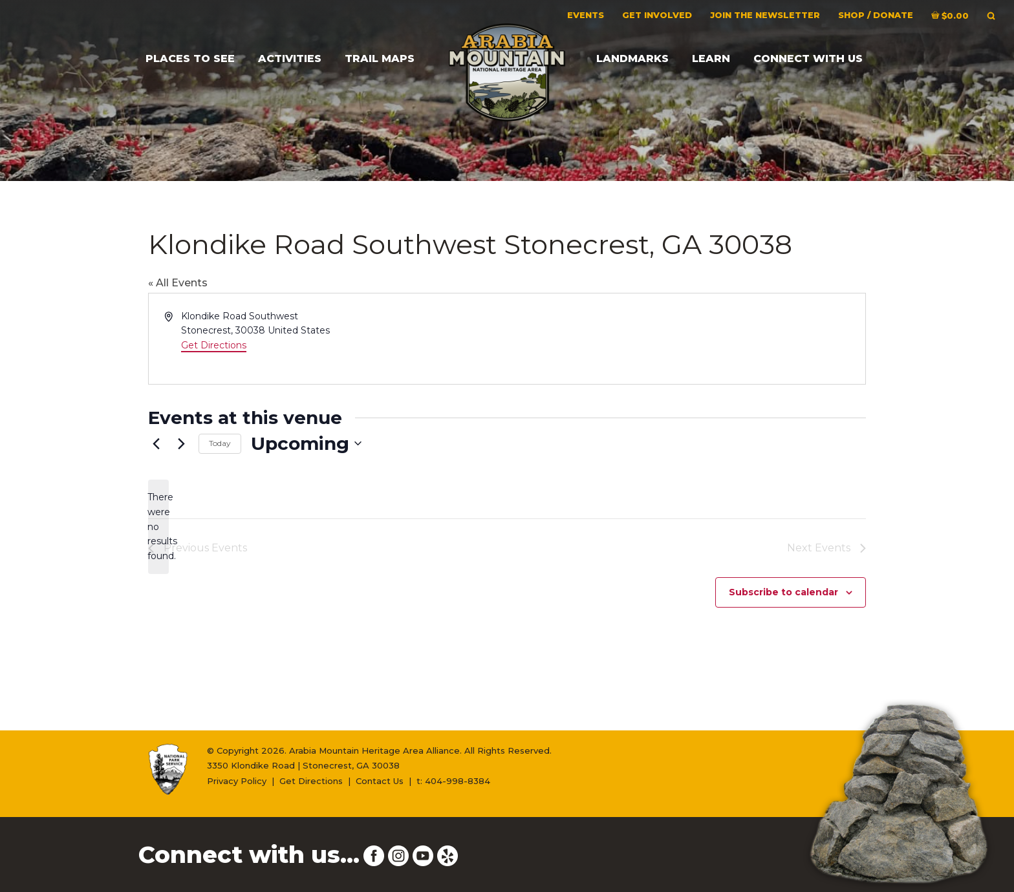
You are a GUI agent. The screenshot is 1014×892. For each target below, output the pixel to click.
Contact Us (380, 781)
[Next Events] (181, 443)
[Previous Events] (156, 443)
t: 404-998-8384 (453, 781)
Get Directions (213, 345)
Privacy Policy (236, 781)
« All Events (178, 283)
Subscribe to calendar (783, 592)
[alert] (158, 526)
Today (220, 443)
